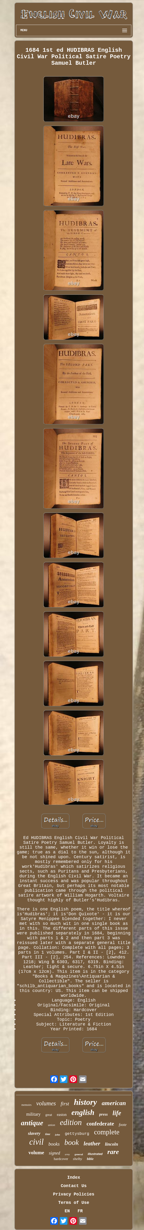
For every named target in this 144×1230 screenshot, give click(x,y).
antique (32, 1123)
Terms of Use (73, 1202)
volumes (46, 1103)
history (85, 1102)
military (33, 1114)
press (103, 1114)
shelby (77, 1159)
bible (90, 1159)
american (114, 1103)
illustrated (95, 1154)
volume (36, 1152)
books (54, 1144)
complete (106, 1132)
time (47, 1134)
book (71, 1142)
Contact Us (74, 1185)
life (116, 1113)
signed (54, 1153)
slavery (34, 1133)
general (79, 1154)
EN (67, 1211)
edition (71, 1122)
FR (80, 1211)
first (65, 1104)
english (83, 1112)
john (57, 1134)
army (67, 1154)
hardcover (61, 1159)
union (51, 1125)
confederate (100, 1124)
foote (123, 1125)
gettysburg (77, 1133)
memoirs (27, 1105)
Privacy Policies (73, 1194)
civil (36, 1142)
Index (73, 1177)
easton (62, 1115)
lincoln (111, 1144)
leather (91, 1143)
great (48, 1115)
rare (113, 1151)
